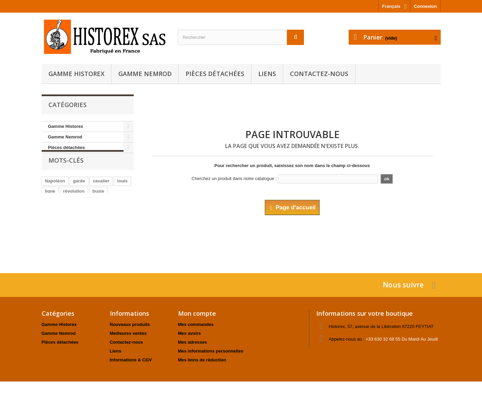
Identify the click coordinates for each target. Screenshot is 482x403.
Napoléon (55, 194)
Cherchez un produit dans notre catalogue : (234, 178)
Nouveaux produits (130, 324)
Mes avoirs (189, 333)
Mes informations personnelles (210, 351)
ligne (50, 204)
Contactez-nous (319, 74)
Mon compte (197, 313)
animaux (81, 214)
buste (98, 204)
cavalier (101, 194)
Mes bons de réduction (202, 359)
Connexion (425, 6)
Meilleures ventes (128, 333)
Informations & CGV (131, 359)
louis (122, 194)
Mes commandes (196, 324)
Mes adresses (192, 342)
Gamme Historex (76, 74)
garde (79, 194)
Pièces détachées (215, 74)
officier (105, 214)
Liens (267, 74)
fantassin (54, 214)
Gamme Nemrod (145, 74)
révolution (74, 204)
